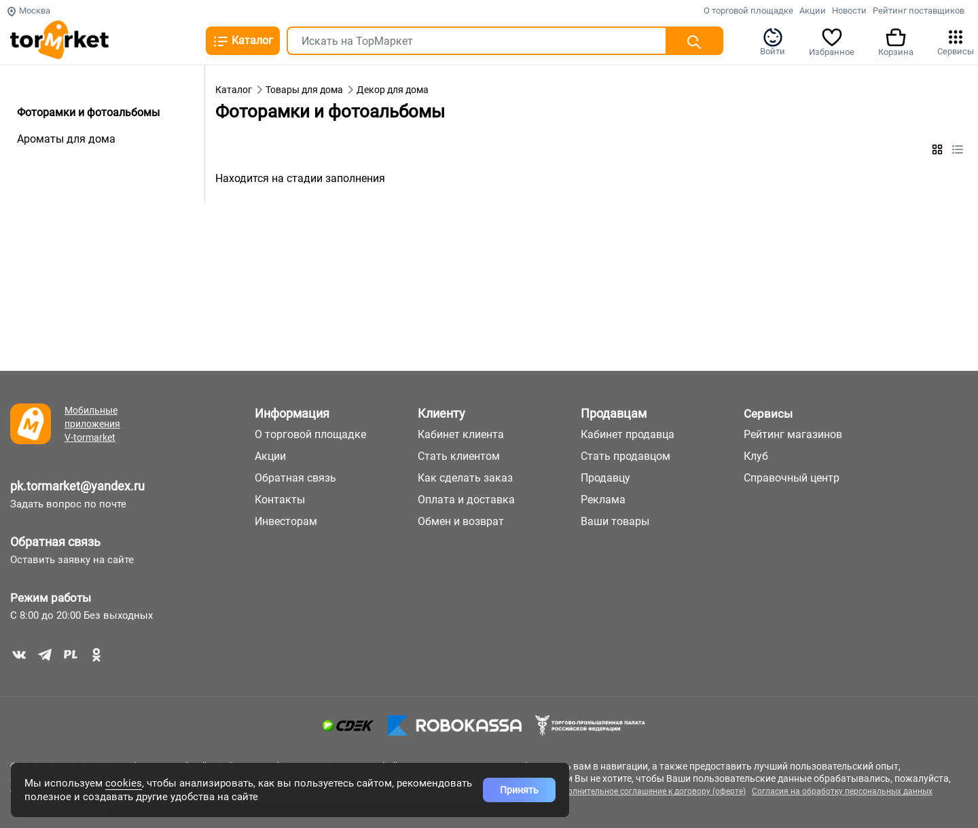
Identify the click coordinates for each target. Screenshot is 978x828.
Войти (772, 41)
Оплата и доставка (466, 499)
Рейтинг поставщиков (918, 10)
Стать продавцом (625, 456)
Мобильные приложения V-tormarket (92, 424)
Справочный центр (791, 477)
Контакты (280, 499)
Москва (28, 10)
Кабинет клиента (461, 434)
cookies (123, 783)
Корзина (895, 41)
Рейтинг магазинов (793, 434)
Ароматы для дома (66, 138)
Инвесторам (286, 521)
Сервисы (955, 41)
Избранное (831, 41)
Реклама (603, 499)
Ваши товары (615, 521)
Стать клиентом (459, 456)
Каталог (243, 41)
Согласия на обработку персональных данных (842, 791)
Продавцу (605, 477)
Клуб (756, 456)
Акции (812, 10)
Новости (849, 10)
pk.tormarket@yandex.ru (77, 486)
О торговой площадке (748, 10)
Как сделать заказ (465, 477)
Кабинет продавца (627, 434)
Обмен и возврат (461, 521)
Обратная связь (55, 542)
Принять (519, 790)
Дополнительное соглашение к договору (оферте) (649, 791)
